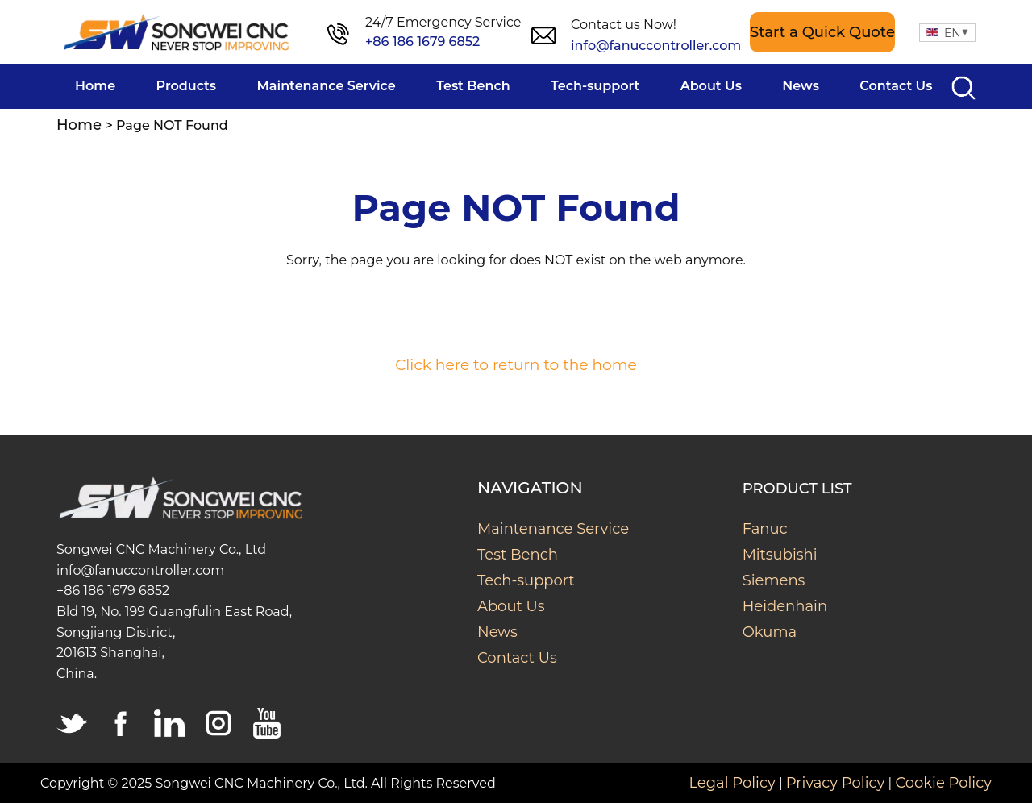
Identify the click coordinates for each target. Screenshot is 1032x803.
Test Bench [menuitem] (473, 86)
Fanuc (765, 529)
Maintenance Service (553, 529)
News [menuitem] (800, 86)
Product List (797, 488)
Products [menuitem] (186, 86)
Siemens (774, 580)
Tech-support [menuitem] (595, 86)
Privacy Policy (835, 783)
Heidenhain (785, 606)
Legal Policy (732, 783)
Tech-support (526, 580)
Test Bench (517, 555)
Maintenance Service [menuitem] (326, 86)
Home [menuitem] (95, 86)
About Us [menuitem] (711, 86)
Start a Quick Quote (822, 32)
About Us (511, 606)
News (497, 632)
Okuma (770, 632)
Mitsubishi (780, 555)
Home (79, 125)
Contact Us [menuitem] (895, 86)
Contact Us (517, 658)
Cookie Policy (943, 783)
